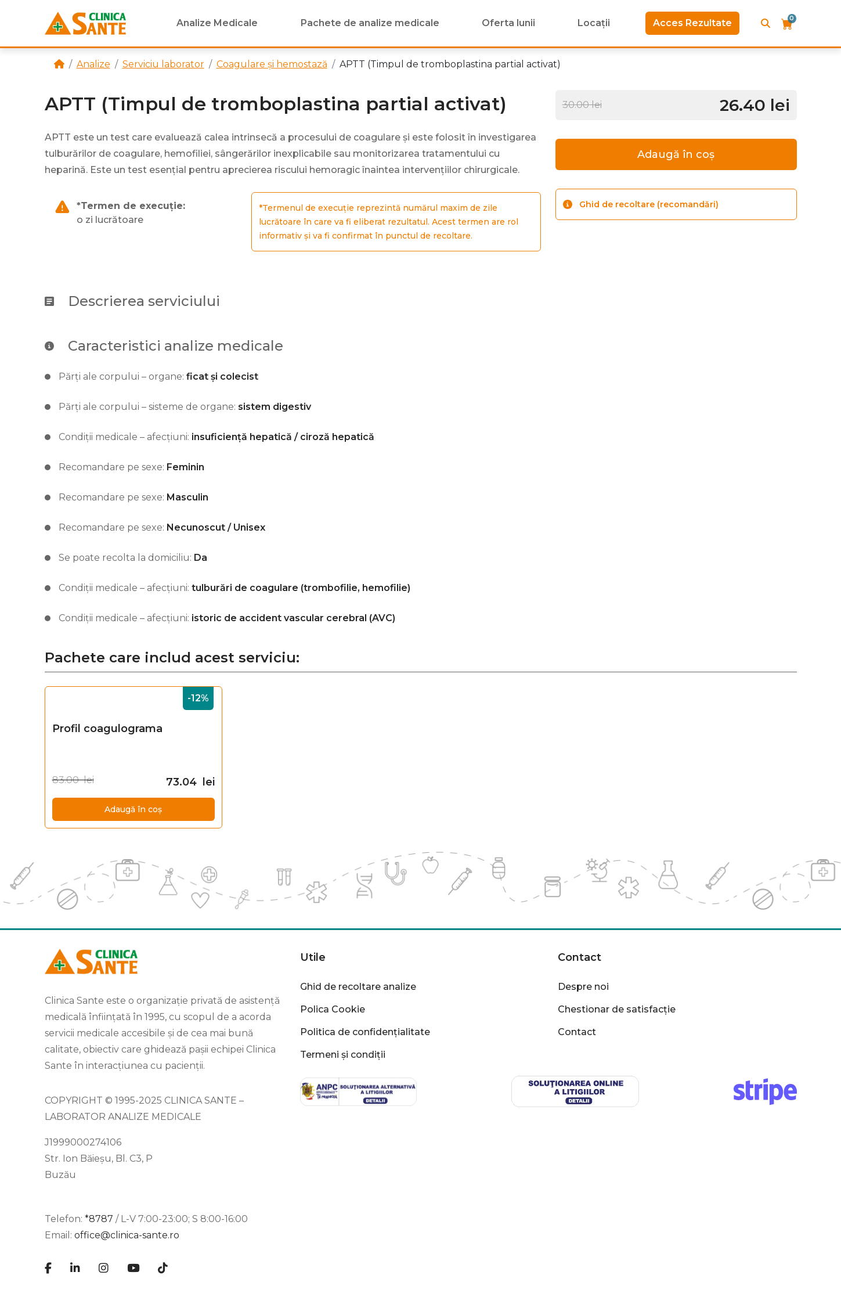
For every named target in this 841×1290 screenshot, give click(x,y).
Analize (93, 64)
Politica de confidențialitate (365, 1031)
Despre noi (583, 986)
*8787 (99, 1218)
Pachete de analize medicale (370, 22)
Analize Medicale (217, 22)
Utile (313, 957)
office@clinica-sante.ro (126, 1235)
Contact (579, 957)
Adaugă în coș (675, 154)
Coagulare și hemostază (271, 64)
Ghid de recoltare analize (358, 986)
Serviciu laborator (163, 64)
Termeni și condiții (342, 1054)
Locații (593, 22)
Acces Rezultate (692, 22)
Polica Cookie (332, 1009)
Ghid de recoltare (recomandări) (641, 204)
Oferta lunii (508, 22)
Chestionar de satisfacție (617, 1009)
